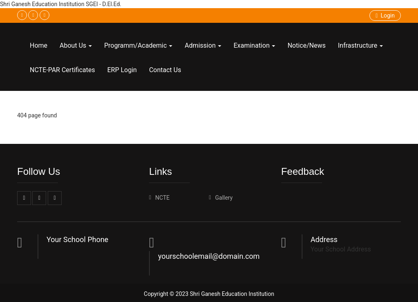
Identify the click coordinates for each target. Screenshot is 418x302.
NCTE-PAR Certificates (62, 70)
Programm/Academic (138, 45)
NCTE (162, 197)
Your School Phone (77, 239)
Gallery (224, 197)
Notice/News (306, 45)
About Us (76, 45)
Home (38, 45)
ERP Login (122, 70)
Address (324, 239)
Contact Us (165, 70)
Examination (254, 45)
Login (385, 15)
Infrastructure (360, 45)
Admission (203, 45)
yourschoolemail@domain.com (209, 256)
